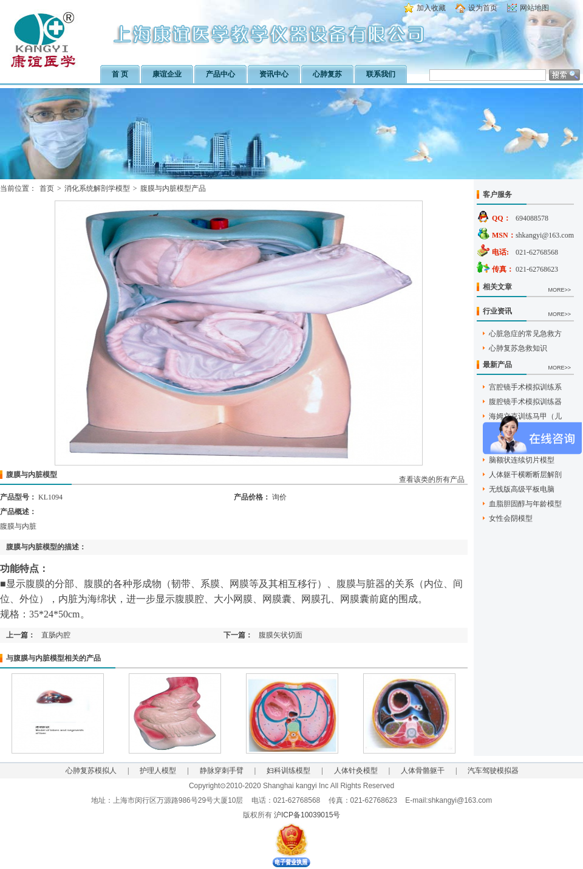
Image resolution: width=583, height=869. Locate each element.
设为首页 (482, 8)
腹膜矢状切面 (280, 635)
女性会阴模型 (511, 518)
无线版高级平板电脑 (521, 489)
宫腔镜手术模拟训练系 (525, 387)
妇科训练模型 (288, 770)
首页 (46, 188)
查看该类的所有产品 (432, 479)
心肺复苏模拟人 (91, 770)
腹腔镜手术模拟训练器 (525, 401)
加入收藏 (431, 8)
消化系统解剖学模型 (97, 188)
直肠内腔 (55, 635)
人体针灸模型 (356, 770)
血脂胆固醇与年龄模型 (525, 504)
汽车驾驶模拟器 (493, 770)
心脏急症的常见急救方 (525, 333)
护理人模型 (158, 770)
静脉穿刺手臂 (222, 770)
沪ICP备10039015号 (307, 815)
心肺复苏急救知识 (518, 348)
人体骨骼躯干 (423, 770)
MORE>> (559, 290)
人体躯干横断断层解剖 (525, 474)
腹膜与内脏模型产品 (173, 188)
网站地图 (534, 8)
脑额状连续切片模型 (521, 460)
